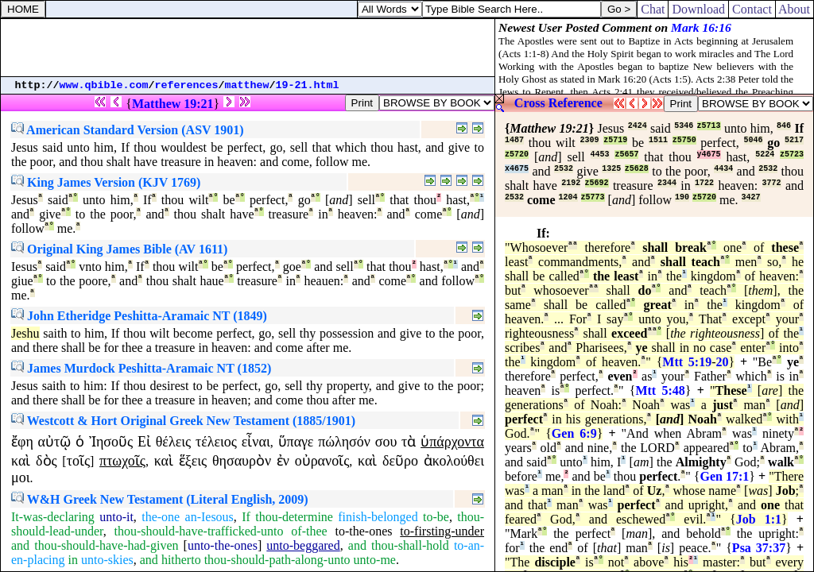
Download (698, 9)
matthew (247, 85)
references (187, 85)
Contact (752, 9)
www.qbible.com (104, 85)
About (794, 9)
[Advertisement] (248, 48)
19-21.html (307, 85)
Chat (653, 9)
